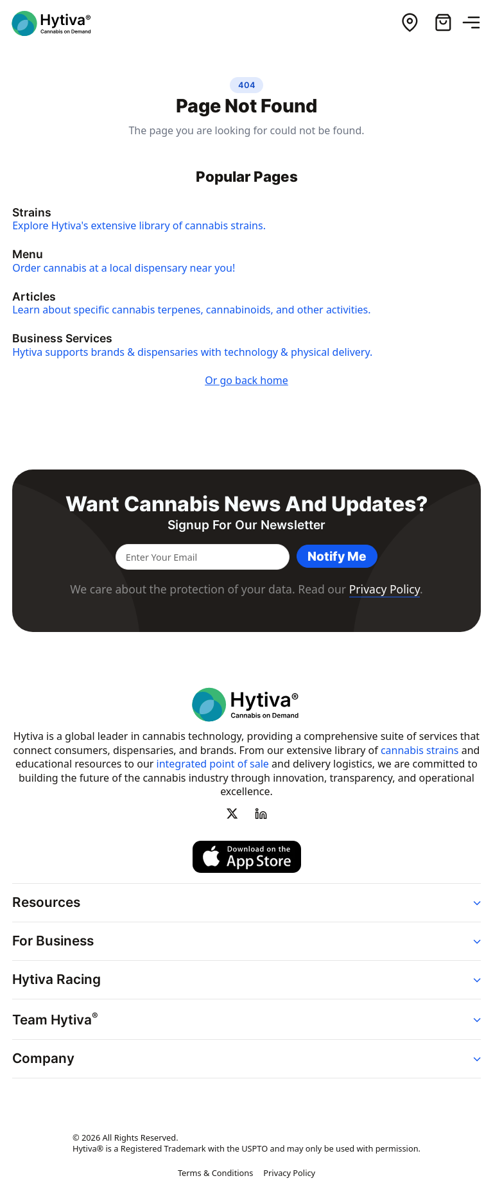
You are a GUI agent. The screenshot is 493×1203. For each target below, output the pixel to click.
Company (43, 1058)
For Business (53, 941)
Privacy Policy (384, 589)
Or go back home (246, 380)
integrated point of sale (213, 764)
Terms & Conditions (215, 1173)
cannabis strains (420, 750)
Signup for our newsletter (246, 525)
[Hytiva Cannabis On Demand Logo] (59, 23)
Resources (46, 902)
